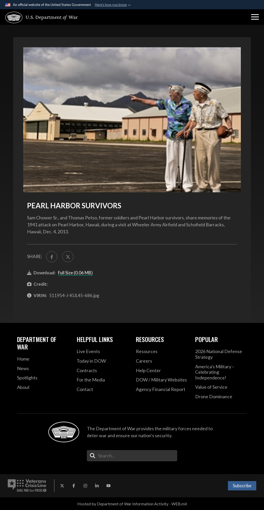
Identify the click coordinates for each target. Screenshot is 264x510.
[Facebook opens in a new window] (74, 486)
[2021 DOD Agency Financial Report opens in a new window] (161, 389)
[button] (255, 17)
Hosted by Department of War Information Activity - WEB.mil (132, 503)
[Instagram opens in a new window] (85, 486)
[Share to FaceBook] (51, 256)
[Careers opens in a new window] (161, 361)
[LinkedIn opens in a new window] (97, 486)
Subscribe (242, 485)
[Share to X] (67, 256)
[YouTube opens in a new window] (108, 486)
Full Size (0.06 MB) (75, 272)
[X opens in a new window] (62, 486)
